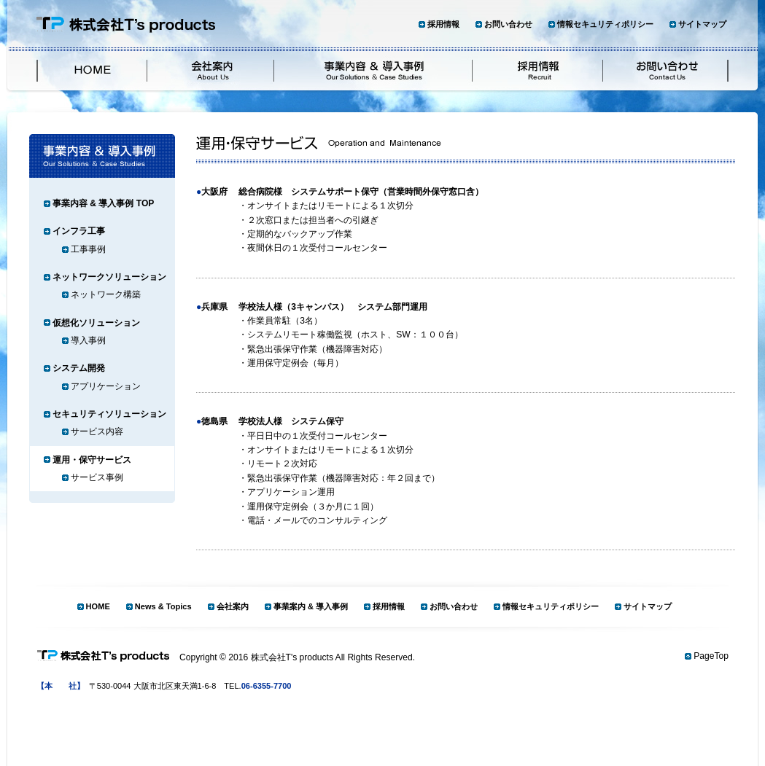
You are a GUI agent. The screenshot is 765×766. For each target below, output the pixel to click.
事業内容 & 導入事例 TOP (103, 203)
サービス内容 (97, 431)
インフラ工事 (79, 231)
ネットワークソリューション (109, 277)
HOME (98, 606)
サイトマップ (702, 24)
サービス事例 (97, 477)
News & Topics (163, 606)
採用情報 (443, 24)
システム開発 (79, 368)
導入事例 (88, 340)
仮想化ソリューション (96, 323)
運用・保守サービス (92, 460)
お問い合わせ (508, 24)
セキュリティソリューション (109, 414)
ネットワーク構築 (106, 294)
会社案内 (233, 606)
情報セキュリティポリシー (605, 24)
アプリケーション (106, 386)
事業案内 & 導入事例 (310, 606)
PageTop (711, 656)
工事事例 (88, 249)
